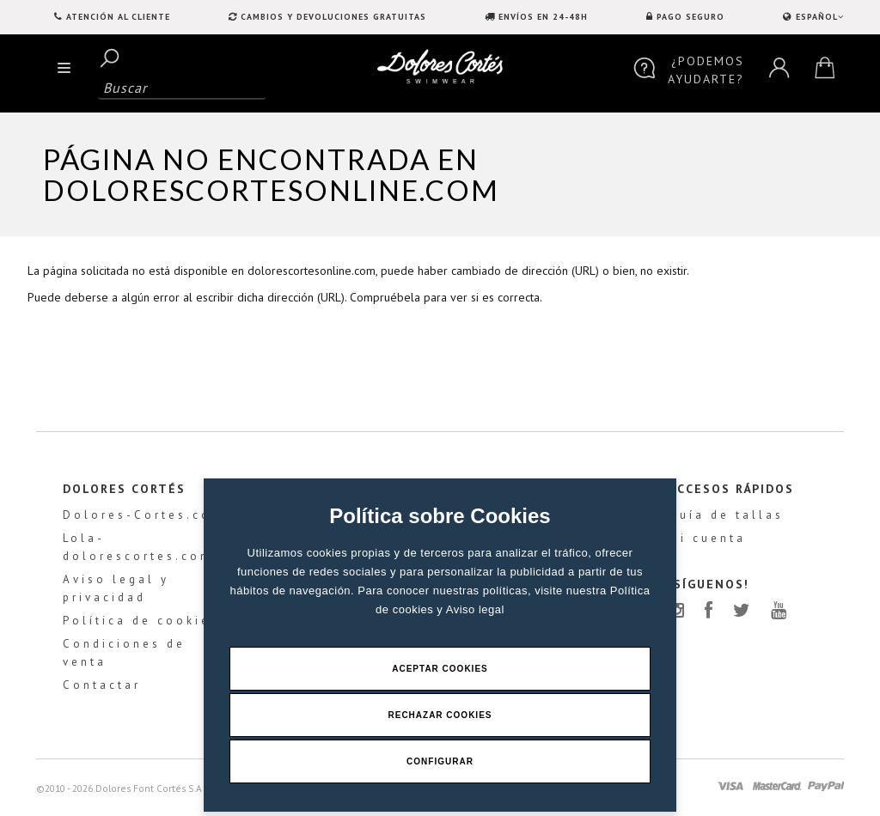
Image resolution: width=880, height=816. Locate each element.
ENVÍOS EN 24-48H (543, 16)
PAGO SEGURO (690, 16)
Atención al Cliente (118, 16)
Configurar (440, 761)
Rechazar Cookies (440, 715)
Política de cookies (141, 620)
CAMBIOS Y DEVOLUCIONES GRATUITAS (333, 16)
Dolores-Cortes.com (143, 515)
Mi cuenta (707, 538)
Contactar (102, 685)
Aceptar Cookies (440, 668)
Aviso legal (475, 609)
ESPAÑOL (818, 16)
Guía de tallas (726, 515)
